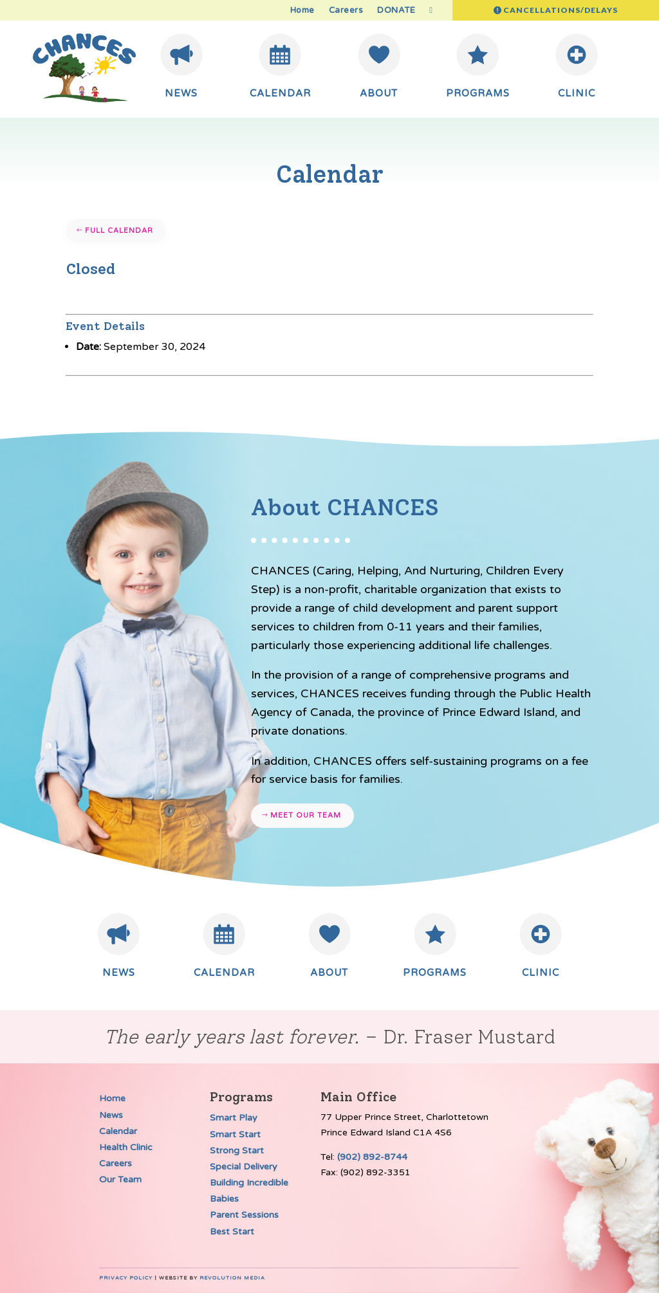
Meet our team (305, 815)
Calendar (118, 1131)
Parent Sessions (244, 1214)
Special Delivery (243, 1166)
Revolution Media (232, 1278)
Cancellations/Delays (560, 10)
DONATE (396, 10)
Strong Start (237, 1150)
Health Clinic (126, 1147)
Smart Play (233, 1117)
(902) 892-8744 (372, 1156)
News (111, 1115)
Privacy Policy (126, 1278)
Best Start (232, 1231)
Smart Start (235, 1134)
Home (302, 10)
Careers (346, 10)
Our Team (120, 1179)
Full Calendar (119, 230)
